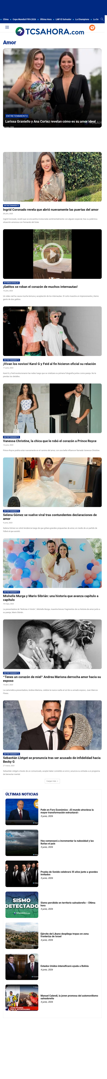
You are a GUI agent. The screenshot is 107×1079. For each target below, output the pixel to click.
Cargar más (52, 781)
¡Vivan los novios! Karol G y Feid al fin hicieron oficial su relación (49, 364)
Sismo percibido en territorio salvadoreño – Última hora (68, 904)
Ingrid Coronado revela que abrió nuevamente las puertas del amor (51, 209)
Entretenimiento (17, 116)
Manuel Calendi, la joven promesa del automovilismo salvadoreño (69, 997)
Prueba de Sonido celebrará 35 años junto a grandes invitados (69, 873)
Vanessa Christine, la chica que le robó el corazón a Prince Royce (49, 441)
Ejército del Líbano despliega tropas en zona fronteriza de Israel (65, 935)
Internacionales (11, 283)
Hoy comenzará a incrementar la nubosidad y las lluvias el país (67, 842)
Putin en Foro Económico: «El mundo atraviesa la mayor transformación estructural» (67, 811)
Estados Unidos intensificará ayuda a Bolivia (65, 966)
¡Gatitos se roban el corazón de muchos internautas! (40, 287)
